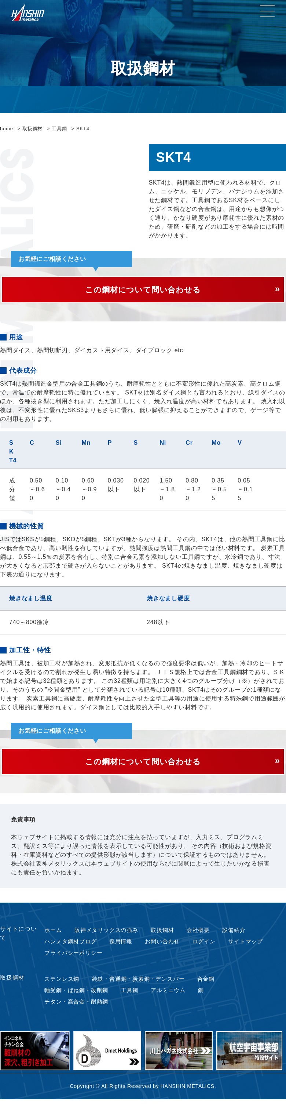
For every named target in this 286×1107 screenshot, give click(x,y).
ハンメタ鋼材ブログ (70, 947)
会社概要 (199, 935)
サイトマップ (246, 947)
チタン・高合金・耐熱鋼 (77, 1009)
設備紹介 (235, 935)
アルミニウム (169, 997)
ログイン (205, 947)
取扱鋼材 (163, 935)
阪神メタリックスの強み (106, 935)
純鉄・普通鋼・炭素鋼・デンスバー (140, 985)
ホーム (52, 935)
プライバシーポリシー (73, 959)
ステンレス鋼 (61, 985)
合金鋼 (210, 985)
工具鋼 (131, 997)
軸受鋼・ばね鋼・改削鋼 (77, 997)
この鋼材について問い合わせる (142, 291)
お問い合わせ (163, 947)
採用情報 (121, 947)
